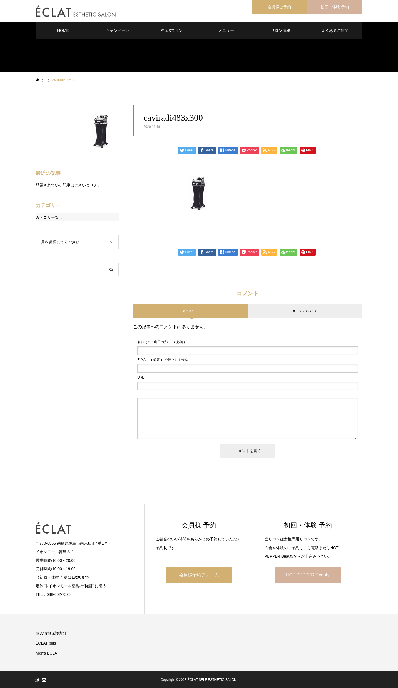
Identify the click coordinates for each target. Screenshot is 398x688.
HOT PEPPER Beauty (307, 575)
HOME (63, 30)
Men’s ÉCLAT (47, 653)
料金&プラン (172, 30)
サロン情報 (280, 30)
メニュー (226, 30)
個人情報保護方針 (51, 633)
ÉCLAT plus (46, 643)
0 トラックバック (305, 310)
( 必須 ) (161, 342)
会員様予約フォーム (199, 575)
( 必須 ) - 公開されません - (163, 359)
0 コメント (190, 310)
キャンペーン (117, 30)
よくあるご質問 (335, 30)
